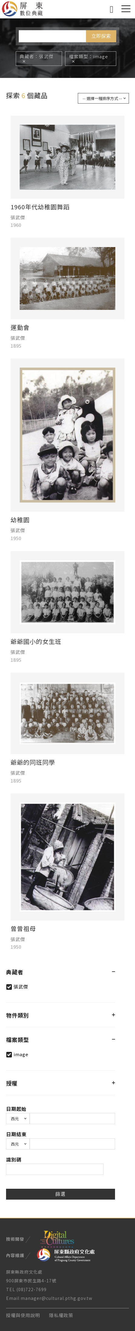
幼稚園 (20, 519)
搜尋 (111, 8)
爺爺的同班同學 (33, 762)
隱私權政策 (61, 1315)
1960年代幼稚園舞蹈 (40, 207)
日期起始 (16, 1108)
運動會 (20, 327)
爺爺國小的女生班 (36, 641)
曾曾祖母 (23, 928)
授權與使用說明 (23, 1315)
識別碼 (13, 1159)
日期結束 (16, 1134)
